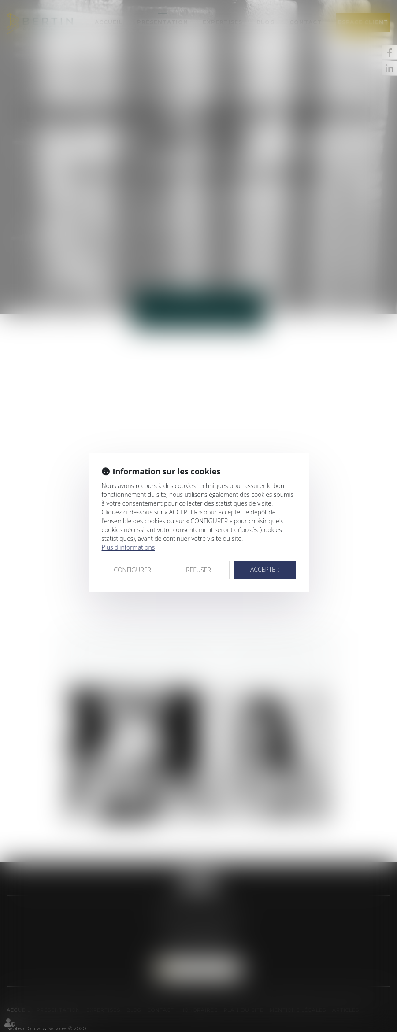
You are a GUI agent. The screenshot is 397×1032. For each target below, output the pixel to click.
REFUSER (198, 570)
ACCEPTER (264, 569)
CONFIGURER (132, 570)
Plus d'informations (128, 547)
